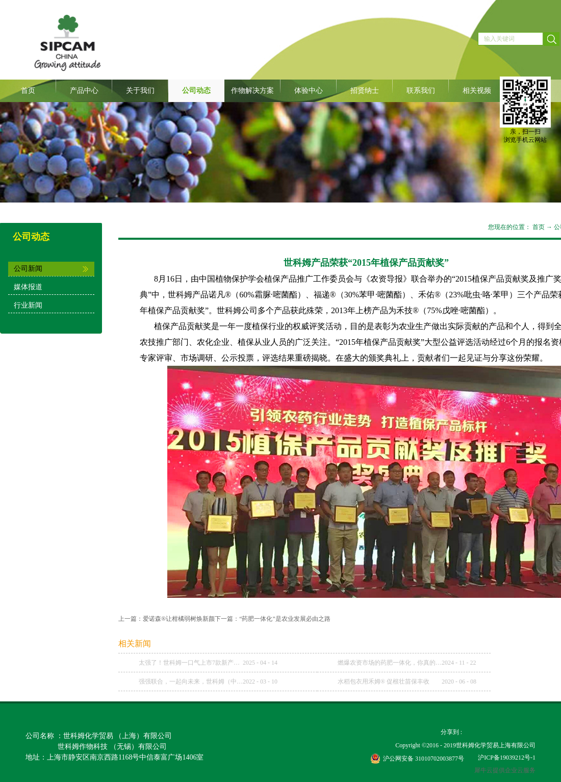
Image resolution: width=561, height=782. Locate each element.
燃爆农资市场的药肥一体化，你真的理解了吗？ (390, 662)
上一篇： (166, 618)
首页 (28, 90)
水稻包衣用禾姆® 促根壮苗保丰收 (383, 681)
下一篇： (272, 618)
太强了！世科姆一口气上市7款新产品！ (191, 662)
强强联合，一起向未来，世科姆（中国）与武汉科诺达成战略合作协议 (191, 681)
